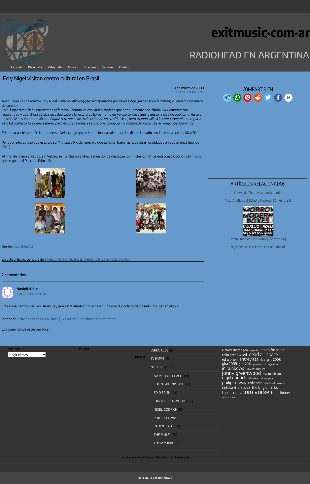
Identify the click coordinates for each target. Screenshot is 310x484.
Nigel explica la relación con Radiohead (258, 247)
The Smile (162, 435)
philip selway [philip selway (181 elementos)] (234, 382)
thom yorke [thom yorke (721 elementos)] (254, 392)
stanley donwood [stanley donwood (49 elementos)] (274, 383)
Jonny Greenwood (169, 401)
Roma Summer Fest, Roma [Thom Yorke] (258, 239)
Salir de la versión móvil (155, 478)
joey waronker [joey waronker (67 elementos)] (255, 368)
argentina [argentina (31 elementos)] (254, 350)
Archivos (14, 348)
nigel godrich (120, 258)
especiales (159, 350)
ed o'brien (86, 258)
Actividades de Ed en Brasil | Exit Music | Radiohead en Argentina (66, 319)
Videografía (55, 67)
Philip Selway (165, 418)
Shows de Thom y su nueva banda (257, 192)
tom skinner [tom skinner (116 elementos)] (280, 393)
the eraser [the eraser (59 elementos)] (244, 387)
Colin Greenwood (169, 384)
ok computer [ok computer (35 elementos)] (267, 378)
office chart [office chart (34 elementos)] (253, 378)
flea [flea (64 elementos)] (262, 359)
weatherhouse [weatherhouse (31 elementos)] (228, 397)
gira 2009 (102, 258)
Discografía (35, 67)
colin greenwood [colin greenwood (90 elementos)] (234, 355)
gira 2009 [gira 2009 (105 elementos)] (229, 364)
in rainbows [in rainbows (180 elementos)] (233, 368)
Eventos (157, 359)
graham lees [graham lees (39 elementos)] (259, 364)
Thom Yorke (164, 443)
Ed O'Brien (183, 91)
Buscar (84, 348)
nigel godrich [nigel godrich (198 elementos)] (234, 378)
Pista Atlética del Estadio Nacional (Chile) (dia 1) (258, 200)
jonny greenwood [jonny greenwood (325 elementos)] (241, 373)
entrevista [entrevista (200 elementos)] (249, 359)
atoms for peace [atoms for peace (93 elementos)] (273, 350)
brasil (49, 258)
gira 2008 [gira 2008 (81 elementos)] (274, 360)
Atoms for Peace (168, 376)
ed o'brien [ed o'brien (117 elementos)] (230, 359)
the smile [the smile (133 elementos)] (229, 392)
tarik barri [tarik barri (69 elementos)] (229, 387)
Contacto (124, 67)
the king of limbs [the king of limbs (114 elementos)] (265, 387)
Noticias (73, 67)
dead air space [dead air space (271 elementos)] (263, 354)
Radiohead (163, 426)
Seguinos (107, 67)
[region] (257, 140)
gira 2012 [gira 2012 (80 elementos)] (245, 364)
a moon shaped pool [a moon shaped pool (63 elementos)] (235, 350)
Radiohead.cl (23, 246)
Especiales (90, 67)
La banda (16, 67)
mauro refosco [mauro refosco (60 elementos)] (272, 373)
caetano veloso (66, 258)
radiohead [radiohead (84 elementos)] (255, 383)
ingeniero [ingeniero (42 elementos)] (273, 364)
